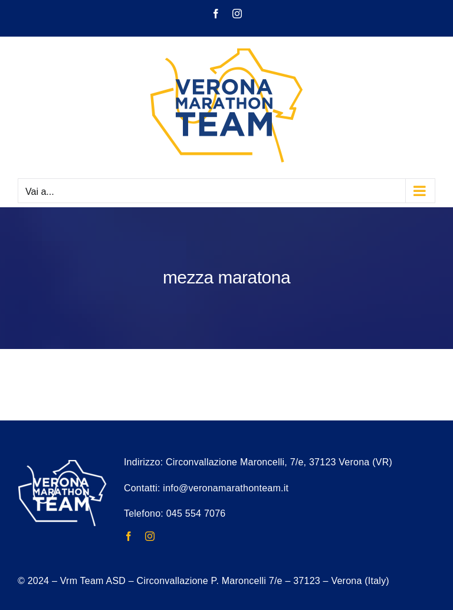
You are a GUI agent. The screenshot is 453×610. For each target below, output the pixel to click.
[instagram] (150, 536)
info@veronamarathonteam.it (225, 488)
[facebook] (128, 536)
